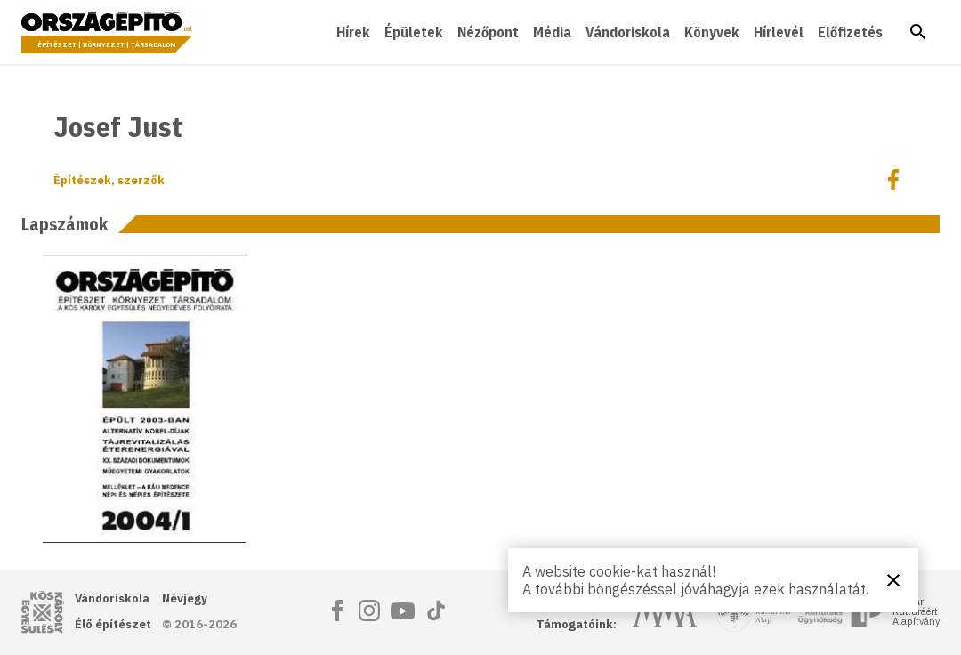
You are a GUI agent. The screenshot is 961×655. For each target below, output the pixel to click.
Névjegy (184, 598)
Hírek (353, 32)
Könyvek (711, 32)
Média (552, 32)
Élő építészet (113, 624)
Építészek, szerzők (109, 180)
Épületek (413, 32)
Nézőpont (488, 32)
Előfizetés (850, 32)
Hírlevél (779, 32)
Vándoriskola (627, 32)
